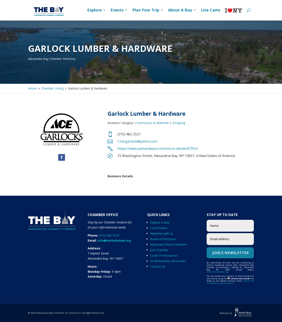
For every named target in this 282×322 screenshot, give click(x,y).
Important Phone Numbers (168, 244)
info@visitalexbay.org (114, 240)
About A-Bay (180, 10)
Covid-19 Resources (163, 255)
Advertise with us (161, 233)
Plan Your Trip (145, 10)
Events (117, 10)
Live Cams (210, 10)
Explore (94, 10)
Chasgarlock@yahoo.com (137, 141)
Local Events (158, 228)
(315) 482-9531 (109, 235)
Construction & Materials (152, 123)
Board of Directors (163, 239)
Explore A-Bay (159, 222)
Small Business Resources (168, 261)
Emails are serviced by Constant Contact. (230, 282)
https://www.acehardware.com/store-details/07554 (157, 148)
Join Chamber (159, 250)
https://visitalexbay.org (217, 271)
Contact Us (157, 266)
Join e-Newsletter (230, 252)
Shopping (178, 123)
